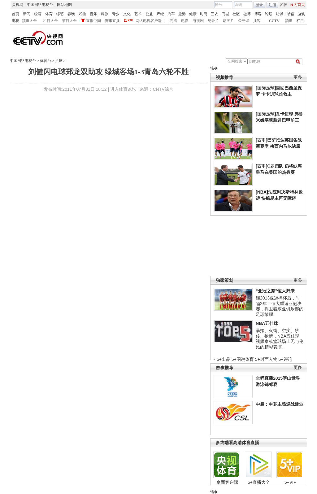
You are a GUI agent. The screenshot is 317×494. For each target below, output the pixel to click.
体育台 (45, 61)
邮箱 (290, 14)
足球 (59, 61)
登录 (259, 5)
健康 (193, 14)
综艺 (60, 14)
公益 (149, 14)
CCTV (274, 21)
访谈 (279, 14)
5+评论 (285, 359)
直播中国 (93, 21)
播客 (257, 21)
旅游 (182, 14)
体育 (49, 14)
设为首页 (297, 4)
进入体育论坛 (123, 89)
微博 (247, 14)
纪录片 (213, 21)
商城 (225, 14)
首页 (15, 14)
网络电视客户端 (149, 21)
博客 (258, 14)
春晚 (71, 14)
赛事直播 (112, 21)
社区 (236, 14)
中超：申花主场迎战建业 (279, 404)
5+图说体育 (243, 359)
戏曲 (82, 14)
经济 (37, 14)
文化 (127, 14)
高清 (173, 21)
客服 (283, 4)
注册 (272, 5)
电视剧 (198, 21)
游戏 (301, 14)
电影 (185, 21)
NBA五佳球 (267, 323)
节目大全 (69, 21)
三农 (214, 14)
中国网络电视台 (40, 4)
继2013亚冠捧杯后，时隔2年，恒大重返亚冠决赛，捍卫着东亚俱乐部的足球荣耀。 (279, 306)
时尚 (203, 14)
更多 (297, 77)
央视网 (17, 4)
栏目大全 (50, 21)
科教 (104, 14)
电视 (15, 21)
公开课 (243, 21)
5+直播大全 (259, 482)
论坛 (268, 14)
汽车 (171, 14)
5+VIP (290, 482)
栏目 (300, 21)
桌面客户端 (227, 482)
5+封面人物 (266, 359)
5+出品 (223, 359)
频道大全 (29, 21)
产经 (160, 14)
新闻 (26, 14)
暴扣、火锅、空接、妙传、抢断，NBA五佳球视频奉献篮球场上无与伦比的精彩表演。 (279, 338)
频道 (289, 21)
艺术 (138, 14)
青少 (115, 14)
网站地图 (64, 4)
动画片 (228, 21)
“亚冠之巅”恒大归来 (275, 290)
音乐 (93, 14)
